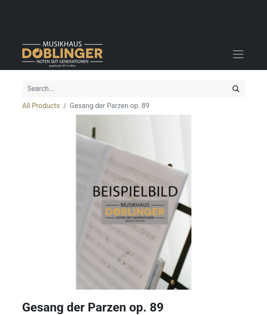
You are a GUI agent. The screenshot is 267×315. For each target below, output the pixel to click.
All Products (41, 106)
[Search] (236, 88)
